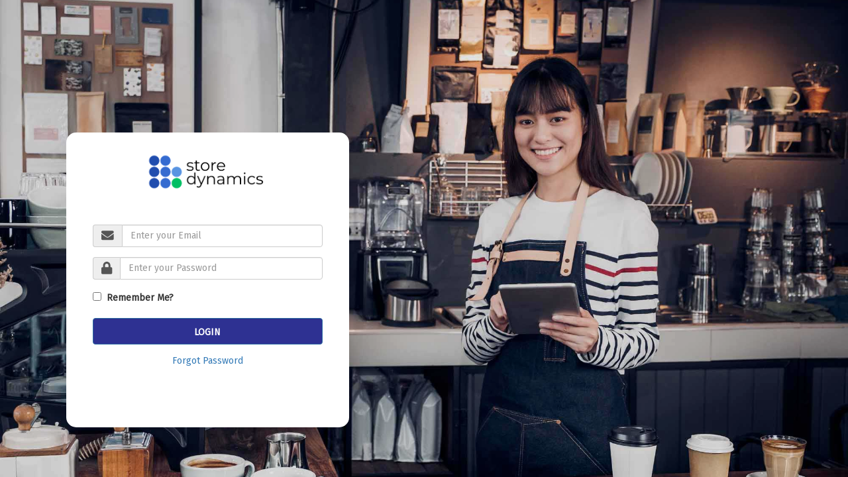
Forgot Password (207, 360)
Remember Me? (137, 297)
